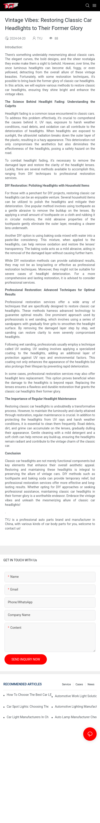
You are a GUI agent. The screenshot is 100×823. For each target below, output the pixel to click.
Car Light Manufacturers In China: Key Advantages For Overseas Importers (27, 717)
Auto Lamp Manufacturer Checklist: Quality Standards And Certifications (76, 717)
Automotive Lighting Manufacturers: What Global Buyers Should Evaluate (76, 706)
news (91, 684)
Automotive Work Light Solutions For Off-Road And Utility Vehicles (76, 696)
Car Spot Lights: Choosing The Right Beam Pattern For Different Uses (27, 706)
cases (79, 684)
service (66, 684)
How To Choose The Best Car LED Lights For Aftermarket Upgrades (29, 694)
